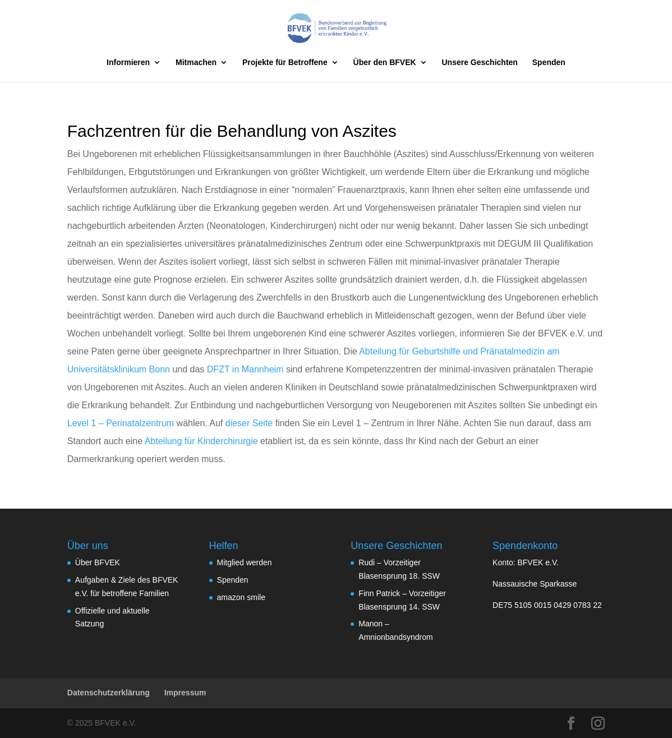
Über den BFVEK (384, 62)
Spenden (548, 62)
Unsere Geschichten (480, 62)
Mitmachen (196, 62)
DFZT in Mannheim (245, 369)
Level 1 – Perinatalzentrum (120, 423)
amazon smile (241, 597)
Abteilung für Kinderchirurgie (201, 441)
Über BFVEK (97, 562)
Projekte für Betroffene (285, 62)
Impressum (185, 692)
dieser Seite (249, 423)
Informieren (128, 62)
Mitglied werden (244, 562)
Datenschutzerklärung (108, 692)
